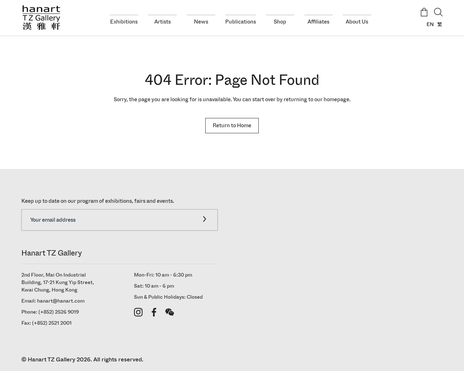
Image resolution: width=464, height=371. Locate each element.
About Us (357, 21)
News (201, 21)
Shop (280, 21)
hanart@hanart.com (60, 301)
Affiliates (318, 21)
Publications (240, 21)
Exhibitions (124, 21)
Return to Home (232, 125)
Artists (162, 21)
